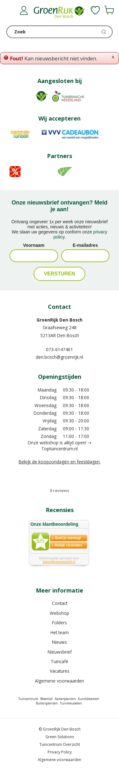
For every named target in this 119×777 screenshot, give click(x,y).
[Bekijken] (109, 10)
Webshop (59, 613)
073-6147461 (59, 349)
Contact (59, 603)
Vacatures (59, 671)
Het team (59, 632)
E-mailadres (85, 245)
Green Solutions (59, 736)
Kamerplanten (65, 699)
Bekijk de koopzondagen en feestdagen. (60, 462)
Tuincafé (59, 661)
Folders (59, 623)
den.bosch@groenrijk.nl (59, 357)
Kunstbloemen (88, 699)
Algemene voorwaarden (59, 681)
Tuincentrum (28, 699)
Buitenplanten (47, 703)
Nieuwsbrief (60, 652)
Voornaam (33, 245)
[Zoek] (59, 31)
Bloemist (46, 699)
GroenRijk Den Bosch (59, 320)
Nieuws (59, 642)
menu (11, 11)
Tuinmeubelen (71, 703)
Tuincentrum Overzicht (59, 744)
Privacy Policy (60, 752)
